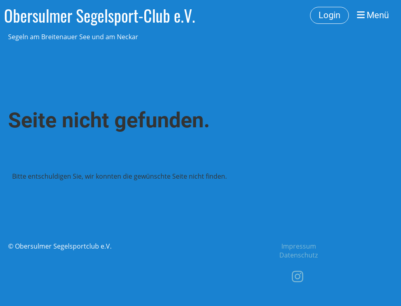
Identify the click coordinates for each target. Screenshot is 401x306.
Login (329, 15)
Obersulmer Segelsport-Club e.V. (99, 15)
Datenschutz (298, 255)
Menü (373, 15)
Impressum (298, 246)
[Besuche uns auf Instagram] (297, 276)
